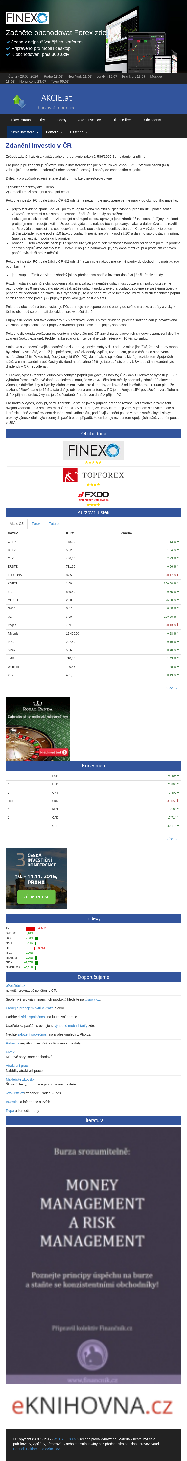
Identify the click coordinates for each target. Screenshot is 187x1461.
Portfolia (54, 132)
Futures (54, 524)
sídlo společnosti (34, 1017)
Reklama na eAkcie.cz (43, 1449)
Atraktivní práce (17, 1066)
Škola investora (25, 132)
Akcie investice (91, 120)
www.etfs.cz (15, 1093)
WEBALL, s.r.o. (65, 1439)
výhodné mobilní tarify (70, 1026)
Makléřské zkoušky (20, 1079)
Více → (172, 688)
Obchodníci (155, 120)
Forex (36, 524)
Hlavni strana (21, 120)
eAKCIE (46, 100)
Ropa (10, 1111)
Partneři (19, 1449)
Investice (12, 1102)
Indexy (63, 120)
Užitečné (79, 132)
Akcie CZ (17, 524)
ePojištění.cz (15, 986)
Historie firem (124, 120)
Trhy (43, 120)
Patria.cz (12, 1043)
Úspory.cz (92, 999)
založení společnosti (33, 1034)
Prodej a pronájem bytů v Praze (30, 1008)
